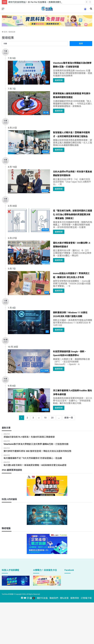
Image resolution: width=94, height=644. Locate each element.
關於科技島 (42, 598)
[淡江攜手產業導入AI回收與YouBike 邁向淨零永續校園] (29, 400)
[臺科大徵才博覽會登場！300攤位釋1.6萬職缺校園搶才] (29, 252)
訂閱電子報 (86, 598)
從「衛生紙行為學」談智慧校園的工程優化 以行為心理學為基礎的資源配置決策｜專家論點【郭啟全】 (72, 214)
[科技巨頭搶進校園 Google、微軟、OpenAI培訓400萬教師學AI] (29, 361)
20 (52, 417)
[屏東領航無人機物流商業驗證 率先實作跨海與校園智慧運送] (29, 103)
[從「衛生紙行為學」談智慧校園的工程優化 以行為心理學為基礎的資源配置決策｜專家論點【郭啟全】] (29, 220)
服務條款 (74, 598)
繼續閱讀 (59, 80)
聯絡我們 (54, 598)
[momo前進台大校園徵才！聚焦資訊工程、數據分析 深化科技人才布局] (29, 283)
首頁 (4, 32)
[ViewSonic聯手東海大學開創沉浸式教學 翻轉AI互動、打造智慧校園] (29, 73)
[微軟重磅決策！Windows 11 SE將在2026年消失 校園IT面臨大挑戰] (29, 322)
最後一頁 (68, 417)
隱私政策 (64, 598)
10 (45, 417)
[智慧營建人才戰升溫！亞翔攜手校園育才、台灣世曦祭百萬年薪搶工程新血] (29, 142)
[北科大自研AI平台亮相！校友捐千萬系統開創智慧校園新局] (29, 181)
